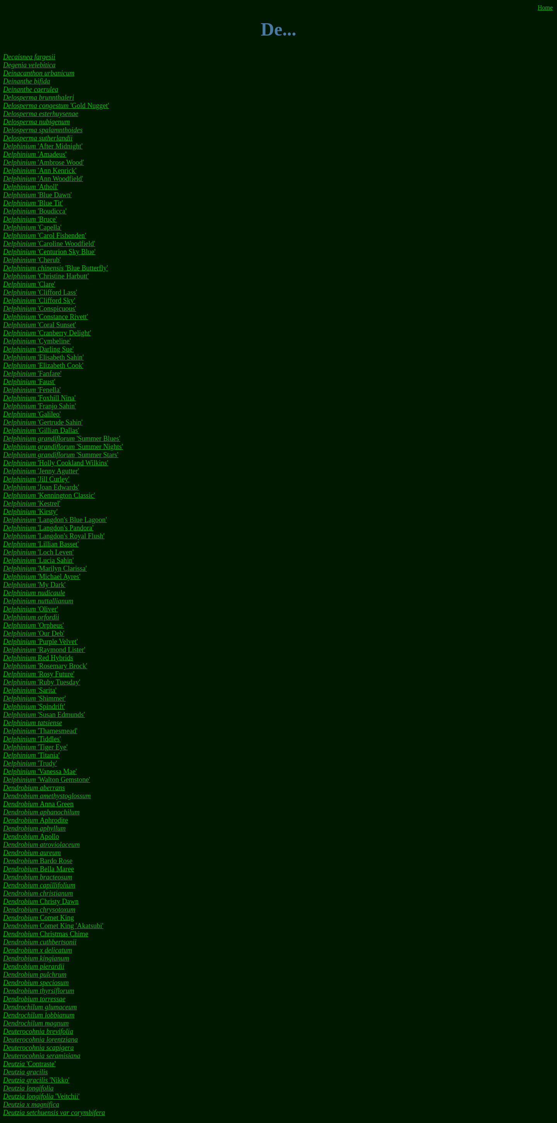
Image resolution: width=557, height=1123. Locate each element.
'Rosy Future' (39, 674)
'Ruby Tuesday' (41, 682)
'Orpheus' (33, 625)
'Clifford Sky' (39, 300)
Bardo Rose (37, 861)
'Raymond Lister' (44, 650)
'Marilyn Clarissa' (45, 568)
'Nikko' (36, 1080)
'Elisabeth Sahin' (43, 357)
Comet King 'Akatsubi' (53, 926)
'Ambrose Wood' (43, 162)
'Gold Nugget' (56, 105)
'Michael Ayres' (41, 576)
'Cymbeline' (37, 341)
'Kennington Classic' (49, 495)
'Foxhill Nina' (39, 398)
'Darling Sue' (38, 349)
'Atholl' (30, 187)
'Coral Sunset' (39, 325)
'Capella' (32, 227)
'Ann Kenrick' (39, 170)
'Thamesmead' (40, 731)
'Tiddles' (32, 739)
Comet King (38, 918)
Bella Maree (38, 869)
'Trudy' (30, 763)
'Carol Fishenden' (44, 235)
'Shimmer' (34, 698)
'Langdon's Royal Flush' (53, 536)
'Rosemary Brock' (45, 666)
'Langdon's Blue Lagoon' (55, 520)
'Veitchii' (41, 1096)
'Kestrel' (31, 503)
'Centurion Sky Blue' (49, 252)
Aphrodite (35, 820)
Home (545, 7)
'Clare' (29, 284)
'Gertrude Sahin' (42, 422)
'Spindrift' (34, 706)
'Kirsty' (30, 511)
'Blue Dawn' (37, 195)
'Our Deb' (33, 633)
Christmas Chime (45, 934)
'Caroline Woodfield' (49, 243)
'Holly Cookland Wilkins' (55, 463)
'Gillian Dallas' (41, 430)
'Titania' (31, 755)
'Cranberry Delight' (47, 333)
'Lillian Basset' (41, 544)
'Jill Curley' (36, 479)
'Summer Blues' (61, 438)
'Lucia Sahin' (38, 560)
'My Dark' (34, 585)
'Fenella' (32, 390)
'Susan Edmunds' (44, 715)
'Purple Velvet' (40, 641)
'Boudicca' (35, 211)
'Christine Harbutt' (46, 276)
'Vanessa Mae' (40, 771)
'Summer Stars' (60, 455)
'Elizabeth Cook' (43, 365)
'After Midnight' (42, 146)
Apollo (31, 836)
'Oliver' (30, 609)
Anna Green (38, 804)
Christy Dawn (41, 901)
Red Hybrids (38, 658)
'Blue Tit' (33, 203)
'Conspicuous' (39, 308)
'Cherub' (32, 260)
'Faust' (29, 382)
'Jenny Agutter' (41, 471)
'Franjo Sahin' (39, 406)
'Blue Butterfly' (55, 268)
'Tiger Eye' (35, 747)
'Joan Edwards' (41, 487)
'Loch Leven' (38, 552)
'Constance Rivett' (45, 317)
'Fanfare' (32, 373)
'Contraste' (29, 1064)
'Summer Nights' (63, 447)
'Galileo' (32, 414)
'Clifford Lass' (40, 292)
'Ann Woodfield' (43, 179)
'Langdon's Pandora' (48, 528)
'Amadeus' (35, 154)
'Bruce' (30, 219)
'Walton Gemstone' (46, 779)
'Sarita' (29, 690)
